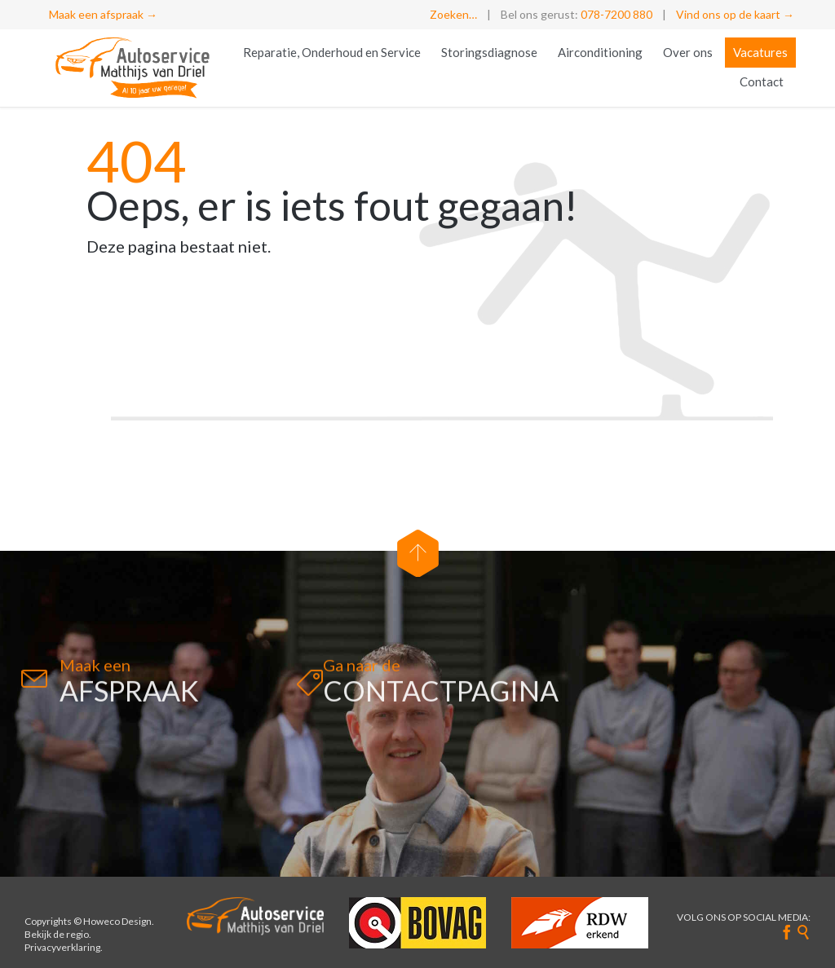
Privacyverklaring (62, 947)
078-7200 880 (616, 14)
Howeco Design (117, 921)
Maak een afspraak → (103, 14)
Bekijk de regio (56, 934)
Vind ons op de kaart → (735, 14)
